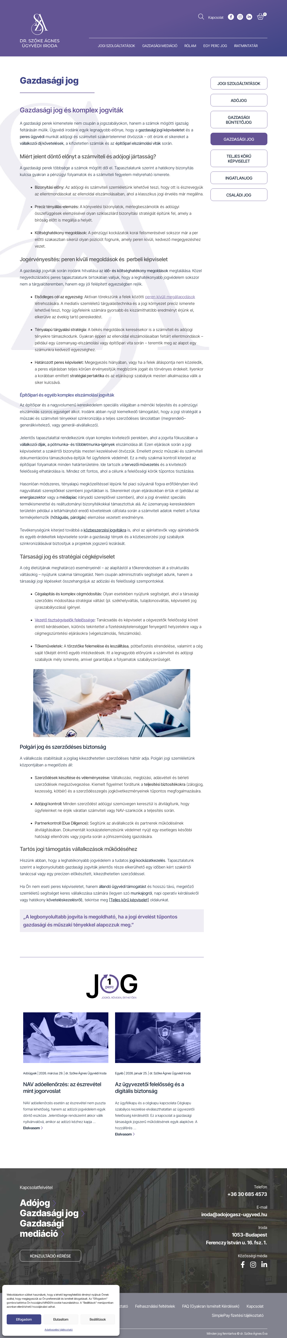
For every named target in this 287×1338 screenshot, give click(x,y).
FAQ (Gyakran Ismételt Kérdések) (211, 1306)
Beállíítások (98, 1319)
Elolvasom (33, 1128)
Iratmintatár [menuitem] (246, 45)
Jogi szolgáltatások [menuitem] (116, 45)
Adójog (239, 100)
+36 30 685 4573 (247, 1194)
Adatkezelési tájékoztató (59, 1329)
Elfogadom (24, 1319)
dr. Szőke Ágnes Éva (253, 1333)
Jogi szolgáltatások (238, 83)
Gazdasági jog (239, 139)
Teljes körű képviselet (239, 158)
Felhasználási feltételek (155, 1306)
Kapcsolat (215, 17)
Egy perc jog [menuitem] (215, 45)
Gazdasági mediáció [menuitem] (159, 45)
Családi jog (238, 195)
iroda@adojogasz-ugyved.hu (234, 1214)
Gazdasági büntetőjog (239, 120)
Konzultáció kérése (50, 1256)
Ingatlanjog (238, 178)
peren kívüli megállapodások (170, 296)
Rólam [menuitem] (190, 45)
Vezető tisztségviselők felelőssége (65, 620)
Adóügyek (30, 1073)
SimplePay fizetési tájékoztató (238, 1315)
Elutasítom (60, 1319)
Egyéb (119, 1073)
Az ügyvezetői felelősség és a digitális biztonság (149, 1087)
